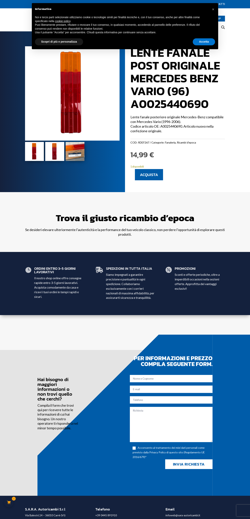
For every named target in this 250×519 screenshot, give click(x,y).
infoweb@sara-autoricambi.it (183, 515)
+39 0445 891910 (106, 515)
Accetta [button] (204, 41)
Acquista (149, 175)
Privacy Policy (157, 452)
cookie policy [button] (62, 21)
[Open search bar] (223, 27)
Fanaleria (170, 142)
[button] (213, 9)
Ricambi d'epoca (186, 142)
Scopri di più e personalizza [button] (59, 41)
